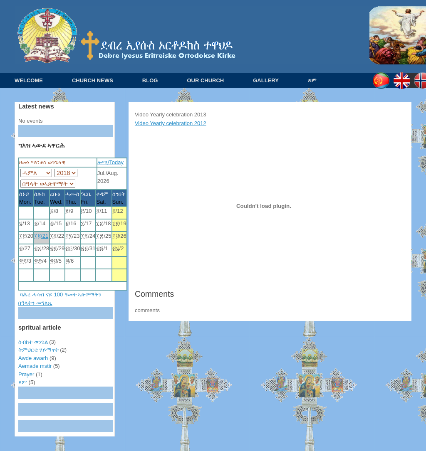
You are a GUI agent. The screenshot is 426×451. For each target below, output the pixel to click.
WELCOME (29, 80)
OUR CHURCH (205, 80)
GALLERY (266, 80)
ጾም (312, 80)
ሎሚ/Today (110, 162)
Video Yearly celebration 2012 (170, 123)
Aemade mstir (35, 366)
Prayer (26, 374)
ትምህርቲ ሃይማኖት (38, 350)
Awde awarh (33, 358)
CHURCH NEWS (92, 80)
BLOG (150, 80)
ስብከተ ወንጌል (33, 342)
